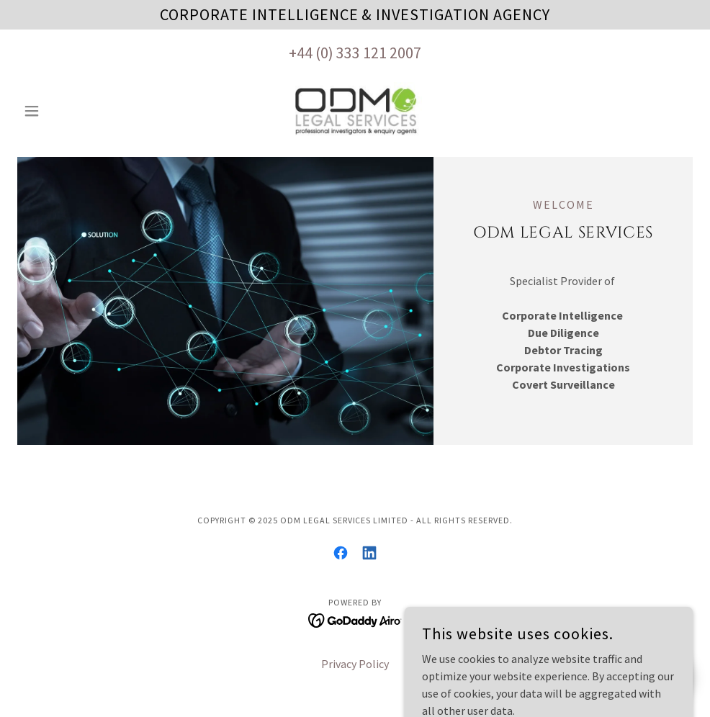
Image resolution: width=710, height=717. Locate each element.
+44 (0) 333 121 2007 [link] (355, 52)
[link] (355, 111)
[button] (68, 110)
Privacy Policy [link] (355, 664)
